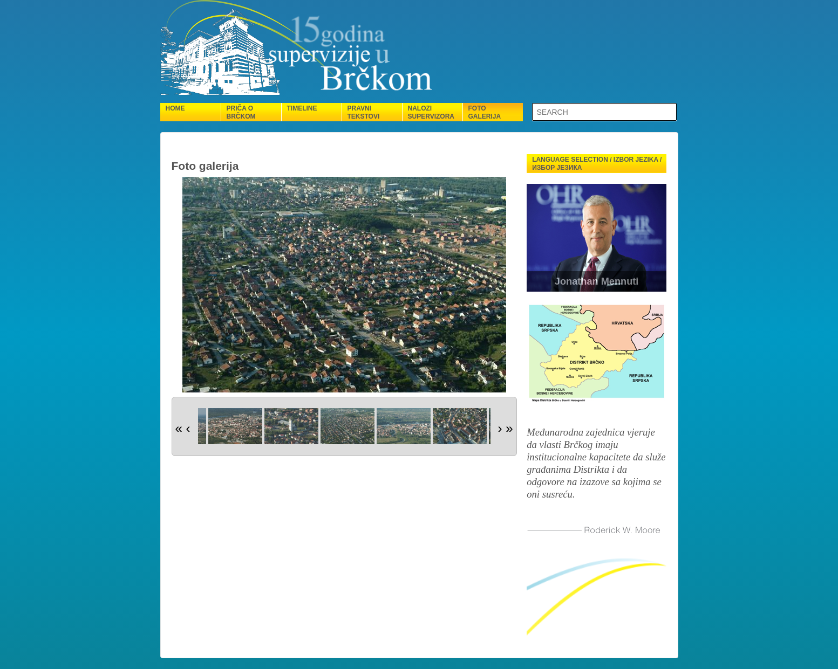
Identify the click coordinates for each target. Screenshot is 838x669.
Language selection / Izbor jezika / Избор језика (597, 163)
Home (175, 108)
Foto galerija (484, 112)
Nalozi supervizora (431, 112)
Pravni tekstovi (364, 112)
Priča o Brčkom (241, 112)
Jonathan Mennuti (597, 281)
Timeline (302, 108)
